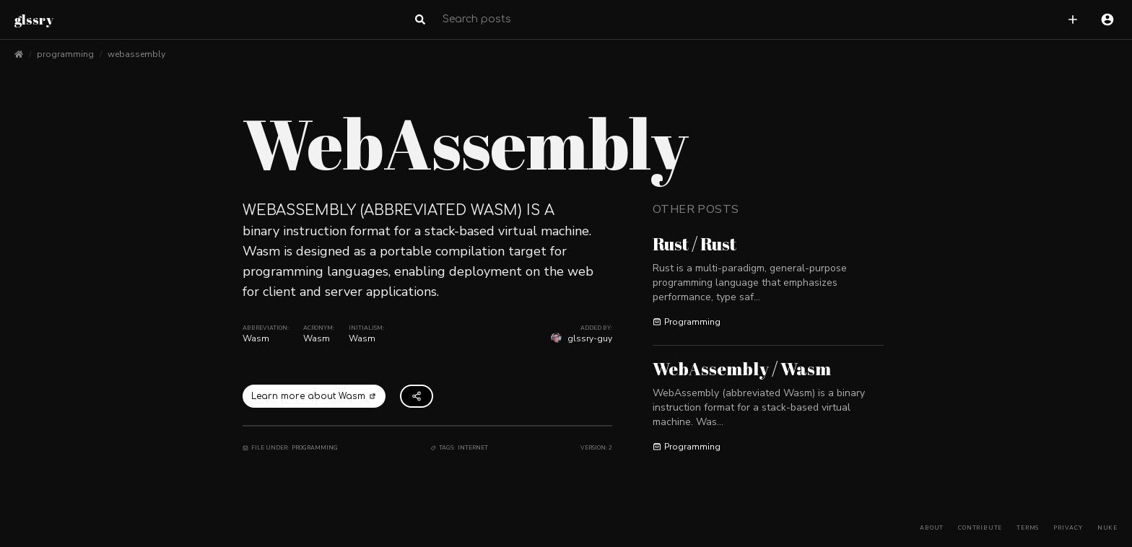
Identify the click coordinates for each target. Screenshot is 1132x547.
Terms (1027, 528)
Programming (315, 448)
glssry (33, 19)
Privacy (1068, 528)
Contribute (980, 528)
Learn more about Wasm (314, 396)
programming (65, 54)
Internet (473, 448)
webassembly (136, 54)
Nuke (1107, 528)
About (932, 528)
